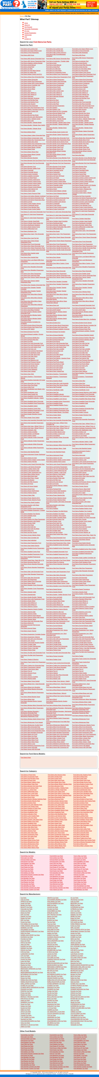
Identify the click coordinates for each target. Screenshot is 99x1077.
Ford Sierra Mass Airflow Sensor (30, 474)
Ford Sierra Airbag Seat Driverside (56, 81)
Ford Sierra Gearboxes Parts (56, 808)
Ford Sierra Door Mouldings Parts (83, 793)
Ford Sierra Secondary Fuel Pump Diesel (58, 560)
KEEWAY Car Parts (26, 948)
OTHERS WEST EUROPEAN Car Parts (32, 987)
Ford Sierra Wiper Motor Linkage (55, 740)
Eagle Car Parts (75, 918)
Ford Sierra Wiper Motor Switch (55, 742)
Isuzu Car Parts (25, 940)
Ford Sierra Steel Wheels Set (54, 604)
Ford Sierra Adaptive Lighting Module (31, 63)
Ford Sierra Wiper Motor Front (29, 740)
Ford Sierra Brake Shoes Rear (29, 152)
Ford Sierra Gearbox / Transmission (56, 374)
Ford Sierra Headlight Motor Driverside (32, 401)
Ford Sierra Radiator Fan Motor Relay (83, 514)
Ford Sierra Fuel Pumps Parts (82, 804)
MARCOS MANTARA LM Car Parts (57, 963)
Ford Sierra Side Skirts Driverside (56, 575)
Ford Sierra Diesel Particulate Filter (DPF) (58, 227)
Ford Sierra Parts (26, 757)
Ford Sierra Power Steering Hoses (56, 498)
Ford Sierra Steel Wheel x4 (80, 603)
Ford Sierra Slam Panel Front (54, 579)
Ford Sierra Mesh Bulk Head (80, 474)
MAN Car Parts (75, 961)
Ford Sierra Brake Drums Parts (82, 782)
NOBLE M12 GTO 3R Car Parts (56, 980)
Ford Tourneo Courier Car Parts (83, 887)
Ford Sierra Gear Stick (27, 374)
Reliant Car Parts (52, 995)
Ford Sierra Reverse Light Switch (30, 521)
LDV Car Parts (25, 955)
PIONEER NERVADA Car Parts (80, 989)
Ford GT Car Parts (55, 874)
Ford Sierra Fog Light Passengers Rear (57, 345)
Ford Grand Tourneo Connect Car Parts (32, 874)
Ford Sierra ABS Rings (78, 55)
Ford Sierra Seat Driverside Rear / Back (83, 537)
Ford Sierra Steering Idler (28, 612)
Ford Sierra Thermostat (53, 641)
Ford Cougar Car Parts (80, 858)
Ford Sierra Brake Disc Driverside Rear (83, 138)
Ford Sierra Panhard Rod (53, 489)
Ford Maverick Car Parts (57, 876)
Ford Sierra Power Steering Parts (83, 818)
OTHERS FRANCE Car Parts (79, 985)
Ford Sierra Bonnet (26, 113)
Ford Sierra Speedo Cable (28, 592)
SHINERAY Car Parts (27, 1002)
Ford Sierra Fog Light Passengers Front (32, 345)
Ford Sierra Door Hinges (53, 257)
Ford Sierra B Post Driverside (29, 106)
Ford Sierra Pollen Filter (28, 495)
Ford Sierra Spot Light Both (54, 597)
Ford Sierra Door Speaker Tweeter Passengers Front (31, 291)
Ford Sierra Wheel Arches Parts (30, 840)
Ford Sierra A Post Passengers (30, 52)
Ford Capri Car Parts (27, 858)
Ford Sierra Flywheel (78, 341)
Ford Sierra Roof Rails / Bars (54, 525)
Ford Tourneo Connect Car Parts (30, 887)
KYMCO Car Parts (52, 952)
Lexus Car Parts (25, 957)
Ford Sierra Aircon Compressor (55, 83)
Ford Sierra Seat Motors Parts (82, 821)
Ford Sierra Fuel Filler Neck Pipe (30, 354)
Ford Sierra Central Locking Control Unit (83, 178)
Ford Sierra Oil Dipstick (27, 480)
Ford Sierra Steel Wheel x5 (29, 604)
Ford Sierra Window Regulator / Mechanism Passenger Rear (81, 712)
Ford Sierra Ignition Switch (28, 435)
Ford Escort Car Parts (27, 861)
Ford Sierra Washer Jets (53, 678)
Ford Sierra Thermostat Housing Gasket (32, 642)
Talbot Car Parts (25, 1010)
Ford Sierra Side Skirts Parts (29, 827)
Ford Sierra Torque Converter (54, 656)
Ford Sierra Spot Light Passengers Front (32, 599)
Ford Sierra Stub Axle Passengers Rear (83, 621)
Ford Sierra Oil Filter (78, 480)
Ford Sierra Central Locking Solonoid (83, 181)
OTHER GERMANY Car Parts (56, 983)
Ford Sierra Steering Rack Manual (31, 615)
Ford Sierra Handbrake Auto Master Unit (84, 387)
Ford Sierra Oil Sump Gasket (29, 486)
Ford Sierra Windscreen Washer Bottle (57, 725)
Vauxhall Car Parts (26, 1019)
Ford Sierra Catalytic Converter (30, 176)
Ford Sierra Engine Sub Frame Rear (56, 327)
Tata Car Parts (75, 1010)
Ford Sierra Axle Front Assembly (81, 102)
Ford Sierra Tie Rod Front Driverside (56, 646)
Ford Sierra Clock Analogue (54, 187)
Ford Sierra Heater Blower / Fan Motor (57, 412)
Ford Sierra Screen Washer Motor (30, 535)
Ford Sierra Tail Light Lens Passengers (57, 639)
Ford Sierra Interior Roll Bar (29, 461)
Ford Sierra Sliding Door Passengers (57, 581)
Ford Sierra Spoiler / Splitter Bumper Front (58, 594)
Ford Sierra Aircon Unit (78, 89)
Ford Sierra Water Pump (79, 678)
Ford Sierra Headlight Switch (29, 406)
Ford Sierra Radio (26, 517)
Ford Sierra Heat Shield (79, 410)
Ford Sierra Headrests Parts (56, 812)
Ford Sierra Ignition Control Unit (55, 434)
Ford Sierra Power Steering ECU (30, 498)
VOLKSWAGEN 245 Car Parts (79, 1019)
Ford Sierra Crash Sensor (53, 205)
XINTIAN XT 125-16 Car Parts (29, 1024)
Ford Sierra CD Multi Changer (81, 176)
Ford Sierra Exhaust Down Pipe (81, 329)
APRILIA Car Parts (26, 901)
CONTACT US (94, 13)
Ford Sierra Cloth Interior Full (29, 189)
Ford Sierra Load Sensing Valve (30, 470)
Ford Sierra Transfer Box (79, 665)
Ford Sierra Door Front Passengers (56, 244)
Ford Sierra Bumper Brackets (29, 158)
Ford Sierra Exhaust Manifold (54, 335)
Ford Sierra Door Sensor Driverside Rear (84, 275)
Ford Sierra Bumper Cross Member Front (58, 158)
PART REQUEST (61, 10)
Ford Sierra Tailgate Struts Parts (57, 836)
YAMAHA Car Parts (52, 1024)
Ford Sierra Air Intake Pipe (28, 72)
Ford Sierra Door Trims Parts (81, 795)
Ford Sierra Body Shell (78, 111)
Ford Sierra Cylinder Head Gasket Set (32, 223)
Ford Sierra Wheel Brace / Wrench (56, 693)
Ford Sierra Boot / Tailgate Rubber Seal (83, 119)
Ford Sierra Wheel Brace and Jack (82, 693)
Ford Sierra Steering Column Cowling (32, 609)
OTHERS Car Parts (53, 985)
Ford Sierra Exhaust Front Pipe (30, 331)
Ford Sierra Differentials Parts (29, 791)
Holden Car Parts (52, 933)
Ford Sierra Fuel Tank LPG (80, 366)
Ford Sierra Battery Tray (53, 109)
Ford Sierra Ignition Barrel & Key (55, 432)
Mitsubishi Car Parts (76, 972)
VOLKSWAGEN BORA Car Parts (30, 1021)
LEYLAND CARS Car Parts (78, 957)
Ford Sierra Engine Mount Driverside (31, 325)
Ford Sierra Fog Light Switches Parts (31, 804)
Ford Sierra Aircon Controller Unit (30, 85)
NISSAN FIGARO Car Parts (55, 978)
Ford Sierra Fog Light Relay (80, 345)
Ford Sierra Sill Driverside (79, 577)
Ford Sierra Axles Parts (80, 778)
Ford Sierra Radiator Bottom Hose (82, 508)
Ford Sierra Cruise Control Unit (55, 209)
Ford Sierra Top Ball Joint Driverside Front (33, 652)
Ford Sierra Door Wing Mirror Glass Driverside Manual (82, 298)
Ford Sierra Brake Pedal (28, 149)
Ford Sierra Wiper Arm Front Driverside (57, 734)
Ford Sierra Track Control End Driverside (58, 663)
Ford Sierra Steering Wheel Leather (82, 615)
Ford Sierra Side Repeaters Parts (83, 825)
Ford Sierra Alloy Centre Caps (55, 91)
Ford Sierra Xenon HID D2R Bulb (82, 747)
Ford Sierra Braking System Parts (83, 784)
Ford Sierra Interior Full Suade (81, 458)
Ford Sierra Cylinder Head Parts (57, 790)
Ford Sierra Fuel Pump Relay (80, 364)
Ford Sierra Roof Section (79, 525)
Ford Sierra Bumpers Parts (56, 786)
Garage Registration (30, 33)
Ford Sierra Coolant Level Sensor (56, 201)
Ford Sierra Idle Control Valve (54, 430)
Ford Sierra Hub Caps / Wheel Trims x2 (32, 428)
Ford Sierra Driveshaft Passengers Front (58, 308)
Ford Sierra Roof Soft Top (28, 527)
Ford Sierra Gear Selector (79, 371)
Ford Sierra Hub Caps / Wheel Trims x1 (83, 426)
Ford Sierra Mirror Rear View (54, 476)
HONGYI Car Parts (52, 935)
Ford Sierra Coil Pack (52, 196)
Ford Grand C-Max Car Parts (82, 873)
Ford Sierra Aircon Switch (53, 89)
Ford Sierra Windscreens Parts (30, 844)
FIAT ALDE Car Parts (77, 922)
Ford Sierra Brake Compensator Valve (32, 138)
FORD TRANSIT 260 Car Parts (30, 926)
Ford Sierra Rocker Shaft (28, 523)
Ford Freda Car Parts (27, 871)
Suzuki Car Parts (26, 1008)
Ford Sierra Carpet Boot (79, 172)
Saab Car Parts (25, 1000)
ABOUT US (53, 10)
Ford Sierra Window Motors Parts (57, 842)
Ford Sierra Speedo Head (79, 592)
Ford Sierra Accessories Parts (29, 776)
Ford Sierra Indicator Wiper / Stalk (56, 448)
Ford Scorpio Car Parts (27, 884)
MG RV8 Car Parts (52, 970)
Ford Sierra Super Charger (28, 631)
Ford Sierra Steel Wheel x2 (29, 603)
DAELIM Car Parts (52, 912)
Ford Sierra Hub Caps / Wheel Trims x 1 (83, 423)
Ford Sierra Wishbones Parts (56, 847)
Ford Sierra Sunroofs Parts (81, 832)
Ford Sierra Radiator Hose (28, 515)
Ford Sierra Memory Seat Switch (55, 474)
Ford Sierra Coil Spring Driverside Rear (57, 198)
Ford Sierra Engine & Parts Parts (83, 799)
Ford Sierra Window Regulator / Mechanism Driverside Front (81, 708)
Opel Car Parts (75, 982)
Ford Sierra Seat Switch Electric (81, 543)
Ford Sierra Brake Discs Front (81, 140)
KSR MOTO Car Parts (77, 950)
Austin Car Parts (25, 903)
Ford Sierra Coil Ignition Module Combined (33, 196)
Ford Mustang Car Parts (57, 878)
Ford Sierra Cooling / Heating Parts (58, 788)
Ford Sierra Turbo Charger (80, 667)
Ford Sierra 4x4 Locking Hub (29, 49)
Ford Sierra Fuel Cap (78, 347)
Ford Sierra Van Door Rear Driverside (57, 675)
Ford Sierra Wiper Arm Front (29, 734)
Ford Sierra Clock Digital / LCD (81, 187)
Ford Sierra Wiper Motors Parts (30, 847)
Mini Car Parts (51, 972)
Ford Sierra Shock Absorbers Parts (31, 825)
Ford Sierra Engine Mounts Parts (30, 801)
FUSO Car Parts (75, 926)
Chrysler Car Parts (52, 909)
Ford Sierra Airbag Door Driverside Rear (32, 77)
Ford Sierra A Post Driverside (80, 51)
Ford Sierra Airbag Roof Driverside (82, 79)
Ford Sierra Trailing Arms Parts (82, 838)
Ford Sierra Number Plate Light (55, 478)
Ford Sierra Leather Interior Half (30, 469)
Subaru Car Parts (26, 1006)
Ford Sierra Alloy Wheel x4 (28, 94)
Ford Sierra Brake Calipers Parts (30, 782)
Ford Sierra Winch (51, 699)
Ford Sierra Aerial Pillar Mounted (81, 65)
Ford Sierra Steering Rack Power (56, 615)
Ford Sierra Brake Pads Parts (29, 784)
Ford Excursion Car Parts (57, 861)
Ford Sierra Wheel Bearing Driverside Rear (58, 690)
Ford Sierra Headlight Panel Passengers (32, 403)
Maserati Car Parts (76, 963)
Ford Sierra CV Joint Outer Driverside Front (59, 215)
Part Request (28, 27)
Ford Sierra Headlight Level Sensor (56, 399)
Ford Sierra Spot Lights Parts (81, 829)
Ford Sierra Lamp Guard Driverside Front (84, 461)
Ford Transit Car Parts (56, 889)
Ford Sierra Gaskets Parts (81, 806)
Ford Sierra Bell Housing (79, 109)
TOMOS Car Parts (76, 1011)
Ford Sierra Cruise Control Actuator (56, 207)
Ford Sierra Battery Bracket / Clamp (82, 107)
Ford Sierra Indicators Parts (29, 814)
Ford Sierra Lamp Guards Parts (30, 816)
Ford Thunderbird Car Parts (82, 886)
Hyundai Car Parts (26, 939)
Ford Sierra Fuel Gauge (53, 356)
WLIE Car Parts (75, 1023)
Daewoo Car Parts (76, 912)
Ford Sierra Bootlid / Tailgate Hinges (82, 122)
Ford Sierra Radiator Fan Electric (30, 514)
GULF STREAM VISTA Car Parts (80, 929)
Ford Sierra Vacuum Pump (28, 673)
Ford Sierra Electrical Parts (56, 799)
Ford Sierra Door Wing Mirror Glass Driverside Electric (56, 298)
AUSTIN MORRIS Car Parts (55, 903)
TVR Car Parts (51, 1015)
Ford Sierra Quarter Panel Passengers (32, 508)
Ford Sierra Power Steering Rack (56, 500)
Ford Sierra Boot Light (27, 120)
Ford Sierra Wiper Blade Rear (29, 738)
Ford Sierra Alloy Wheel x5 (54, 94)
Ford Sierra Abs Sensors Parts (57, 775)
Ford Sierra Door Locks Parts (29, 793)
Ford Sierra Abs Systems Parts (82, 775)
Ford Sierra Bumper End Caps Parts (31, 786)
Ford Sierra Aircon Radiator (80, 87)
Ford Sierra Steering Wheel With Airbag (32, 617)
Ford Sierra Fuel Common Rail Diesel (32, 351)
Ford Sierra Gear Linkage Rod (55, 371)
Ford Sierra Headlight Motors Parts (58, 810)
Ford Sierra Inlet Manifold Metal (30, 452)
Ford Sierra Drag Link (52, 305)
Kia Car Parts (74, 948)
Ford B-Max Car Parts (27, 856)
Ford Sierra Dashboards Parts (82, 790)
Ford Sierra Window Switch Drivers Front (33, 719)
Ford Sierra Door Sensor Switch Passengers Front (81, 278)
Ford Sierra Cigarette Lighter (54, 185)
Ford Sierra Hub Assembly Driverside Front (33, 420)
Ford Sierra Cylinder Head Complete (57, 221)
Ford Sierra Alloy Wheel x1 (28, 92)
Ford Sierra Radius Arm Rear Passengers (33, 519)
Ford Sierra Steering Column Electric (57, 609)
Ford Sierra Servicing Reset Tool (30, 562)
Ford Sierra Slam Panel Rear (80, 579)
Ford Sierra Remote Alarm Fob (55, 519)
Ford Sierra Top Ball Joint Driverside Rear (58, 652)
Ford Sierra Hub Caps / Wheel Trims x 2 (32, 426)
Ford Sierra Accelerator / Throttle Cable (57, 61)
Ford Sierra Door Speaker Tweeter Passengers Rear (56, 291)
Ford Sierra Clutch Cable (28, 191)
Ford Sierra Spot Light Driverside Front (83, 597)
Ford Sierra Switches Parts (81, 834)
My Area (26, 31)
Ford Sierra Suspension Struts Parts (58, 834)
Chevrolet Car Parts (26, 909)
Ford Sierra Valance (52, 673)
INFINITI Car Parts (52, 939)
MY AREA (88, 10)
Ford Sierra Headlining (78, 406)
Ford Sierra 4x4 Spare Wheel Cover (82, 49)
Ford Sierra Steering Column (29, 606)
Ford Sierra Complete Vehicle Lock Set (83, 200)
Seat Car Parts (75, 1000)
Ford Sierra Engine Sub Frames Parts (84, 801)
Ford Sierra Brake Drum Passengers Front (33, 143)
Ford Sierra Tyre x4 (77, 671)
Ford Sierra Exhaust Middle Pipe (55, 338)
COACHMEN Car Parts (54, 911)
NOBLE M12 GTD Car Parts (29, 980)
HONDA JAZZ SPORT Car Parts (30, 935)
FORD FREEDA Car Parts (78, 924)
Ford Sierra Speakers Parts (56, 829)
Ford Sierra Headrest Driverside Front (57, 408)
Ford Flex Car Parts (79, 867)
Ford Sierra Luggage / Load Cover (56, 472)
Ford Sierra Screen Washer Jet (81, 532)
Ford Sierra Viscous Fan (53, 677)
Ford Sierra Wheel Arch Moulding (30, 687)
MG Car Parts (25, 970)
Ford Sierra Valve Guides (79, 673)
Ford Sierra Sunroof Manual (54, 628)
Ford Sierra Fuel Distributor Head (30, 352)
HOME (47, 10)
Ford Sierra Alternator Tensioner (30, 98)
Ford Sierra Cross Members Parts (83, 788)
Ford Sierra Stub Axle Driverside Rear (32, 621)
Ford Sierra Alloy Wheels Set (80, 94)
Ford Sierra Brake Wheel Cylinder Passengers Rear (56, 155)
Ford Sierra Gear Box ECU (54, 369)
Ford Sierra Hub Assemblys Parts (83, 812)
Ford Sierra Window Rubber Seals (82, 715)
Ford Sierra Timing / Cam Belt (29, 648)
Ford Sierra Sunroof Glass (28, 628)
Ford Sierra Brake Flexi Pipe (80, 143)
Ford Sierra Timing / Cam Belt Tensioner (83, 648)
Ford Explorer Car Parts (28, 863)
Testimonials (28, 35)
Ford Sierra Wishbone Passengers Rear (58, 745)
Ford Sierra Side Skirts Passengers (82, 575)
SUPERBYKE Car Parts (78, 1006)
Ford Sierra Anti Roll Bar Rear (29, 100)
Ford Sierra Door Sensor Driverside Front (58, 275)
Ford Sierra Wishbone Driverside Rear (83, 744)
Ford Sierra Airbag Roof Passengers (31, 81)
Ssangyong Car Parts (53, 1004)
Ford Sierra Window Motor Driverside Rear (58, 705)
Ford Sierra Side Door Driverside (55, 568)
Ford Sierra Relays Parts (55, 821)
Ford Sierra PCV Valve (78, 492)
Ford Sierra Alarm (26, 91)
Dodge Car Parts (26, 918)
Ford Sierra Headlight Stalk (80, 403)
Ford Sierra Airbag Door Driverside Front (84, 74)
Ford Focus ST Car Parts (81, 869)
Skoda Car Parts (75, 1002)
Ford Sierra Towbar (77, 656)
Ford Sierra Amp (51, 98)
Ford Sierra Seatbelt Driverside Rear (82, 551)
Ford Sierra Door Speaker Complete (56, 281)
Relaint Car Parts (26, 995)
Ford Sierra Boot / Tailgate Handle (56, 119)
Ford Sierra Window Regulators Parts (84, 842)
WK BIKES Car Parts (53, 1023)
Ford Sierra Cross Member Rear (30, 207)
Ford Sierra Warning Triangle (80, 677)
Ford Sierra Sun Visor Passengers (82, 623)
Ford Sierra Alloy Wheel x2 (54, 92)
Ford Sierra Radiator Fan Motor (55, 514)
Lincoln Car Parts (26, 959)
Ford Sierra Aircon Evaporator (55, 85)
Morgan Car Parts (76, 974)
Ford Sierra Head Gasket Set (29, 394)
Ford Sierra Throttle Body (53, 642)
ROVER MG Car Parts (77, 998)
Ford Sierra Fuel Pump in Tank (55, 364)
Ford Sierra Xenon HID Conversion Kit (57, 747)
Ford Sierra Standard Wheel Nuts (82, 599)
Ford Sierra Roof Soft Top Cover (81, 527)
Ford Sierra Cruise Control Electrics (82, 207)
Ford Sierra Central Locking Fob (55, 179)
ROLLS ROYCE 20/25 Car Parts (80, 996)
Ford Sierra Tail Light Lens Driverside (31, 639)
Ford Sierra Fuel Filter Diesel (54, 354)
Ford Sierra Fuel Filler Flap (80, 352)
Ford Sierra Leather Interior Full (81, 467)
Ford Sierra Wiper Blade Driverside (56, 736)
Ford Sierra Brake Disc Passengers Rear (58, 140)
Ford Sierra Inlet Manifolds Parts (57, 814)
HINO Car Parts (25, 933)
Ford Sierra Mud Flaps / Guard (30, 478)
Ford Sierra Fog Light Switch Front (31, 347)
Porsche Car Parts (76, 991)
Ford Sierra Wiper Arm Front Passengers (84, 734)
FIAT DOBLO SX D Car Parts (29, 924)
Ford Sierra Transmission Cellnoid (31, 667)
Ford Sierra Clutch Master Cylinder (56, 191)
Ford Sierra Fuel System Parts (29, 806)
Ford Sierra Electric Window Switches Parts (33, 799)
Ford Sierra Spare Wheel (28, 583)
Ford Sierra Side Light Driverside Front (32, 571)
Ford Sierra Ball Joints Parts (56, 780)
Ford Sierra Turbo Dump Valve (30, 669)
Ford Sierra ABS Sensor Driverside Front (33, 58)
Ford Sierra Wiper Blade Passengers (83, 736)
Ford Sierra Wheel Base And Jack (82, 687)
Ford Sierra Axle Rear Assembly (81, 104)
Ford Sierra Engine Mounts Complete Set (84, 325)
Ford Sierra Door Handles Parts (82, 791)
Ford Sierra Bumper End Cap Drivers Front (33, 160)
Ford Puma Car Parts (80, 880)
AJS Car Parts (25, 899)
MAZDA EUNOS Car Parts (55, 965)
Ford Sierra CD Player (52, 178)
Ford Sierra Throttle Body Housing (82, 642)
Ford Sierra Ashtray (77, 100)
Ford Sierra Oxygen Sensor (80, 486)
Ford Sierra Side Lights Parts (56, 825)
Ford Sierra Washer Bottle (28, 678)
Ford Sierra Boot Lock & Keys (55, 120)
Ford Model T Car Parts (80, 876)
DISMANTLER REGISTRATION (76, 10)
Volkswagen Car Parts (53, 1019)
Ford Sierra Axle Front (52, 102)
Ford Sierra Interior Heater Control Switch (33, 460)
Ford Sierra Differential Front (29, 228)
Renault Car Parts (76, 995)
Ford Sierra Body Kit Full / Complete (56, 111)
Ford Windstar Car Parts (81, 889)
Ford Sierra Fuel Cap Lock (28, 349)
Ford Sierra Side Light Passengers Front (58, 571)
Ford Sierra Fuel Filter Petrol (29, 356)
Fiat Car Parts (51, 922)
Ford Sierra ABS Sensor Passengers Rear (33, 61)
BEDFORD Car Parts (77, 903)
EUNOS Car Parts (52, 920)
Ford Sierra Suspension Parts (29, 834)
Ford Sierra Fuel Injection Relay (81, 356)
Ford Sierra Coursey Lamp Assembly (83, 201)
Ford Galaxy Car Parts (80, 871)
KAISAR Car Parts (26, 946)
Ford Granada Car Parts (57, 873)
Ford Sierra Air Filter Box (53, 69)
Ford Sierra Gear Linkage (28, 371)
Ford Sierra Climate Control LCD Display (84, 185)
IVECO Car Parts (26, 942)
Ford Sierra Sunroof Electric (54, 625)
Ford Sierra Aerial (51, 63)
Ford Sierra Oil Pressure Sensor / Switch (84, 482)
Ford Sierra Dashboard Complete (82, 223)
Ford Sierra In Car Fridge (79, 435)
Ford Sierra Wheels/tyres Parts (30, 842)
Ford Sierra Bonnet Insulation (80, 115)
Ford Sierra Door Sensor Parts (30, 795)
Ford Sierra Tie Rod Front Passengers (83, 646)
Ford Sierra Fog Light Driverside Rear (57, 343)
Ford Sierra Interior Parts (80, 814)
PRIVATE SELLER (70, 13)
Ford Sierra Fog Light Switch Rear (56, 347)
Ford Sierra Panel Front (27, 489)
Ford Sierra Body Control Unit (29, 111)
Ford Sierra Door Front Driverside (82, 241)
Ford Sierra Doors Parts (28, 797)
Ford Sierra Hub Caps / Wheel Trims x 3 (58, 426)
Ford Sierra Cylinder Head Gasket (82, 221)
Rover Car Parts (52, 998)
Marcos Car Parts (26, 963)
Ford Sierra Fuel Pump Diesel (55, 362)
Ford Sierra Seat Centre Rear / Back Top (84, 535)
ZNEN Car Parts (25, 1026)
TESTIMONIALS (81, 13)
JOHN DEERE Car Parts (78, 944)
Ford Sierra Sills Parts (79, 827)
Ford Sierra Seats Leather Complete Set (84, 557)
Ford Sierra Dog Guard (53, 231)
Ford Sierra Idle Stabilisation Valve (82, 430)
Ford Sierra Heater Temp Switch (30, 417)
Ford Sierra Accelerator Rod (80, 61)
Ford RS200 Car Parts (56, 882)
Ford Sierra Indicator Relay (54, 441)
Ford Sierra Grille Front (27, 387)
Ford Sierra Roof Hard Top (54, 523)
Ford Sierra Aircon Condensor (81, 83)
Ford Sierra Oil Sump (52, 483)
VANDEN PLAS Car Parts (78, 1017)
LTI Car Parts (51, 961)
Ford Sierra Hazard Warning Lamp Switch (84, 392)
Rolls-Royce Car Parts (27, 998)
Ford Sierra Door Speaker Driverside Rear (33, 285)
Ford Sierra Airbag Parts (80, 776)
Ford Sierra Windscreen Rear (80, 722)
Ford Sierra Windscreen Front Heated (32, 722)
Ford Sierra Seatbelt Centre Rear (30, 551)
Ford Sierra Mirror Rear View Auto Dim (83, 476)
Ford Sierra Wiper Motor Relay (30, 742)
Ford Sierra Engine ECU (53, 322)
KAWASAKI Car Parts (53, 946)
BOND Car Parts (75, 905)
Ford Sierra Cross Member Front (81, 205)
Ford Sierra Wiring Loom (28, 744)
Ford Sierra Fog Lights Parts (56, 804)
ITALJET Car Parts (76, 940)
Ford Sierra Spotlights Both (54, 599)
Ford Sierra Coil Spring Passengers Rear (33, 200)
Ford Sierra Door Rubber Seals (81, 273)
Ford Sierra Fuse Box (78, 367)
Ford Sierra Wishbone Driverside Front (57, 744)
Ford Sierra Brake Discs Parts (56, 782)
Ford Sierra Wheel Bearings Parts (58, 840)
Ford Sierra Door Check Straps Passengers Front (30, 241)
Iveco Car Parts (51, 942)
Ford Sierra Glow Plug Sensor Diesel (57, 385)
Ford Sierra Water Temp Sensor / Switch (58, 681)
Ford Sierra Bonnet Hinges (54, 115)
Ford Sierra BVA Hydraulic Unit (55, 168)
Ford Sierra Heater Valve (53, 417)
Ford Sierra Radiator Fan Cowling (82, 511)
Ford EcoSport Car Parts (57, 859)
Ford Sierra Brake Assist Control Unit (57, 132)
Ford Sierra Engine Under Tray (81, 327)
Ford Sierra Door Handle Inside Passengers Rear (30, 254)
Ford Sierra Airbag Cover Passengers (57, 74)
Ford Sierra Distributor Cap (28, 231)
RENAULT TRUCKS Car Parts (29, 996)
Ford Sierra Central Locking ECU (30, 179)
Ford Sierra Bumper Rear (79, 166)
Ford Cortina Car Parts (56, 858)
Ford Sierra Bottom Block (28, 132)
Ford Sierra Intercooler (78, 455)
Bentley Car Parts (26, 905)
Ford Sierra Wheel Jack (27, 699)
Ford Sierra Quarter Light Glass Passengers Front (30, 505)
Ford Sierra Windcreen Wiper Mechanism (84, 699)
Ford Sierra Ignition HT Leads (80, 434)
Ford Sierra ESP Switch (28, 329)
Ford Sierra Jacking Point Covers (56, 461)
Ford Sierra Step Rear (78, 617)
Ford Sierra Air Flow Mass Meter (81, 69)
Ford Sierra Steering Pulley (29, 613)
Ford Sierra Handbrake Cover (80, 390)
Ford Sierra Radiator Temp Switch (56, 515)
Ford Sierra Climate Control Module (31, 187)
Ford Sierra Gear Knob (78, 369)
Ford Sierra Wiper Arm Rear (29, 736)
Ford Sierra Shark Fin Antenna (55, 562)
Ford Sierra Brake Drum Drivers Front (57, 142)
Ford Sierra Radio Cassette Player (56, 517)
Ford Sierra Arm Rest (52, 100)
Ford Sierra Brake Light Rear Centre (31, 145)
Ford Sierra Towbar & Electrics (30, 659)
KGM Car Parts (51, 948)
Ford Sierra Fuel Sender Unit (29, 366)
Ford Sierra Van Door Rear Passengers (83, 675)
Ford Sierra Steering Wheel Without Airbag (58, 617)
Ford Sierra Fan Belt (27, 341)
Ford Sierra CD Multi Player (29, 178)
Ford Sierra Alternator (27, 96)
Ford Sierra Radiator (52, 508)
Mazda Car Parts (26, 965)
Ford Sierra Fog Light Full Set (80, 343)
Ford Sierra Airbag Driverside (29, 79)
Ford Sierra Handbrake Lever (29, 392)
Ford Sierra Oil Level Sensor (54, 482)
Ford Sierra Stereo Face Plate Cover (57, 619)
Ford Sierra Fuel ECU (52, 352)
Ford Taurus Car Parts (56, 886)
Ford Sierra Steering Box (79, 604)
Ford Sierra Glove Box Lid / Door (30, 383)
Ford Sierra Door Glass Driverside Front (32, 246)
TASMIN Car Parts (52, 1010)
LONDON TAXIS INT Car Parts (56, 959)
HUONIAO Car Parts (27, 937)
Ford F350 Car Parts (27, 865)
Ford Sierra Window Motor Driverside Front (33, 705)
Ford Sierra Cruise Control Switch (30, 209)
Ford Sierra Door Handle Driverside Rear (84, 248)
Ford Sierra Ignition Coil (79, 432)
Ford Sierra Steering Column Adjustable (57, 606)
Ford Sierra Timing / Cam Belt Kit (55, 648)
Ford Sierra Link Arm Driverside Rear (57, 469)
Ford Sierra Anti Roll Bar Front (81, 98)
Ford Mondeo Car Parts (27, 878)
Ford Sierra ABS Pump (27, 55)
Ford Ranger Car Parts (27, 882)
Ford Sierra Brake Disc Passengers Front (33, 140)
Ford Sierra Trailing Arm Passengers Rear (58, 665)
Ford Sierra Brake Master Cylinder (31, 147)
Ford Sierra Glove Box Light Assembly (57, 383)
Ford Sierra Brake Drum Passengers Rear (58, 143)
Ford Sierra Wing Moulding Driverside (32, 732)
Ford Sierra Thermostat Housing (81, 641)
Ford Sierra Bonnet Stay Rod (80, 117)
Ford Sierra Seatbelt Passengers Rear (57, 554)
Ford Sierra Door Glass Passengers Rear (33, 248)
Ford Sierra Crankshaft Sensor (30, 205)
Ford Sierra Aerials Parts (55, 776)
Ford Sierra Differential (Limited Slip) (82, 227)
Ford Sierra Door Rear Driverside (56, 271)
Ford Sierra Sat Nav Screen (80, 530)
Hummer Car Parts (76, 935)
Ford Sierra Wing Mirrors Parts (57, 844)
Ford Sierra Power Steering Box (55, 495)
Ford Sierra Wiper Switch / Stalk (81, 742)
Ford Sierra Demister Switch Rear (56, 225)
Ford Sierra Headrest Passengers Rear (57, 410)
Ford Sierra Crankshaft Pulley (80, 203)
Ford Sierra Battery (51, 107)
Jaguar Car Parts (76, 942)
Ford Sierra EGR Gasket (53, 310)
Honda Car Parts (75, 933)
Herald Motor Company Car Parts (80, 931)
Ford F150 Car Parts (56, 863)
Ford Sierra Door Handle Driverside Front (58, 248)
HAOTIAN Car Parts (53, 931)
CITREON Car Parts (76, 909)
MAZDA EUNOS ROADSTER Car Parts (82, 965)
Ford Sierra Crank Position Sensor (31, 203)
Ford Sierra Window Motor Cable (81, 702)
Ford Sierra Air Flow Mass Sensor (30, 70)
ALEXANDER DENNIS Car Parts (56, 899)
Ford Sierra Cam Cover (79, 168)
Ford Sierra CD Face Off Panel (55, 176)
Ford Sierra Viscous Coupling (29, 677)
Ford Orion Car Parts (80, 878)
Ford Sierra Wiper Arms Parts (29, 846)
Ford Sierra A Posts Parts (28, 775)
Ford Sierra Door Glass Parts (56, 791)
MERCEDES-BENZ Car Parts (79, 968)
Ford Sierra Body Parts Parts (81, 780)
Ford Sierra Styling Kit (27, 623)
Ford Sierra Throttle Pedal (53, 644)
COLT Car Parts (75, 911)
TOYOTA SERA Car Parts (78, 1013)
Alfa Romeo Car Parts (77, 899)
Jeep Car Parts (25, 944)
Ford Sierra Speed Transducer (81, 589)
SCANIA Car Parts (52, 1000)
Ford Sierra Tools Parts (27, 838)
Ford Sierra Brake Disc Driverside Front (57, 138)
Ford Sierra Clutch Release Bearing (56, 193)
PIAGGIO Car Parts (26, 989)
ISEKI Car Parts (75, 939)
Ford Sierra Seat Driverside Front (56, 537)
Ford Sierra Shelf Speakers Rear (81, 562)
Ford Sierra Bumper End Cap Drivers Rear (58, 160)
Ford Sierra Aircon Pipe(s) (79, 85)
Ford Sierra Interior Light (79, 460)
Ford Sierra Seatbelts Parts (29, 823)
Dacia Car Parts (25, 912)
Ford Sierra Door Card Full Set (30, 238)
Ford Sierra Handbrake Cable (54, 390)
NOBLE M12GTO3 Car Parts (29, 982)
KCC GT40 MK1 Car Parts (78, 946)
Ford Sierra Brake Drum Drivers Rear (83, 142)
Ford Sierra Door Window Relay (81, 292)
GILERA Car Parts (52, 927)
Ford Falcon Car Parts (80, 865)
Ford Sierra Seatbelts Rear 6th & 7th (57, 557)
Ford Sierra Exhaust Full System (55, 331)
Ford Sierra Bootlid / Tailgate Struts (31, 128)
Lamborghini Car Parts (27, 954)
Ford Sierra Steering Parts (28, 831)
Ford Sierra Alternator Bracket (55, 96)
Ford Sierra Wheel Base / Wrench (56, 687)
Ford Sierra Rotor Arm (27, 530)
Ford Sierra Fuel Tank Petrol (29, 367)
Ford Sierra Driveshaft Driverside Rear (32, 308)
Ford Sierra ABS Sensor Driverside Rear (58, 58)
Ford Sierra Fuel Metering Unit (29, 360)
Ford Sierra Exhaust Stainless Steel (82, 339)
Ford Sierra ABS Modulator (80, 52)
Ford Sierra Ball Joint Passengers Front (32, 107)
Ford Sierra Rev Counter (79, 519)
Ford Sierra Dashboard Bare (54, 223)
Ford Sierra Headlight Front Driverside (83, 394)
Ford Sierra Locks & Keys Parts (57, 818)
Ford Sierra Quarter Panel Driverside (83, 506)
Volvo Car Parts (25, 1023)
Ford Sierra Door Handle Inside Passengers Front (81, 250)
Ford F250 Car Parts (80, 863)
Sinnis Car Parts (52, 1002)
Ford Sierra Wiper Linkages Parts (83, 846)
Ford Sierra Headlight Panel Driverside (83, 401)
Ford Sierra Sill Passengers (29, 579)
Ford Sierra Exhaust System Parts (58, 803)
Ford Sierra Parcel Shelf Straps (81, 491)
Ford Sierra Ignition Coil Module (30, 434)
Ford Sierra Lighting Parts (80, 816)
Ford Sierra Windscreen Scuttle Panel (32, 725)
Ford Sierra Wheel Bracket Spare (30, 697)
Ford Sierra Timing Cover (53, 650)
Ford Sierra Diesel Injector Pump (30, 227)
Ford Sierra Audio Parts (55, 778)
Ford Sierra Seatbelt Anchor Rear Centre (84, 549)
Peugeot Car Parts (76, 987)
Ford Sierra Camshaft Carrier (54, 170)
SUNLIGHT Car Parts (53, 1006)
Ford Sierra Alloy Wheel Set (80, 91)
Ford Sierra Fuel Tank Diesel (54, 366)
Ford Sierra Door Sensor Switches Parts (59, 795)
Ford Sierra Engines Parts (28, 803)
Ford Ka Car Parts (79, 874)
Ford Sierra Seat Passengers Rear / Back (58, 543)
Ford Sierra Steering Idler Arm (55, 612)
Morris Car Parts (25, 976)
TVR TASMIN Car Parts (28, 1017)
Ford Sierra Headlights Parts (29, 812)
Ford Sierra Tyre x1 (77, 669)
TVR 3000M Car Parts (77, 1015)
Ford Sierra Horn (77, 417)
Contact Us (27, 39)
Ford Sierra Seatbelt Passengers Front (32, 554)
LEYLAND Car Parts (53, 957)
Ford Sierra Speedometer (28, 594)
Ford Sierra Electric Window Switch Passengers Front (56, 315)
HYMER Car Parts (76, 937)
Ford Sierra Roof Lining (79, 523)
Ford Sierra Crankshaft (52, 203)
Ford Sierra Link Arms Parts (29, 818)
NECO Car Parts (75, 976)
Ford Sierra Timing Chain (28, 650)
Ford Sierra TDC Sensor (28, 641)
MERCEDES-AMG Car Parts (55, 968)
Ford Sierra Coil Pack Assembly (81, 196)
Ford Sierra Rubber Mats (53, 530)
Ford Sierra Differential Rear (54, 228)
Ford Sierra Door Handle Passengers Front (58, 254)
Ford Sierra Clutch (51, 189)
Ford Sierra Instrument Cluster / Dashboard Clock (81, 451)
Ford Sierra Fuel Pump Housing (30, 364)
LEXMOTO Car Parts (77, 955)
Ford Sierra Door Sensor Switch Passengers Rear (30, 281)
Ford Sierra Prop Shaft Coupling (30, 502)
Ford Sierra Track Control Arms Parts (58, 838)
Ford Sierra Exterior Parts (80, 803)
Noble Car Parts (75, 978)
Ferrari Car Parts (26, 922)
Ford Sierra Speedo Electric (54, 592)
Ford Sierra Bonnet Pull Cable (55, 117)
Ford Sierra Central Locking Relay (56, 181)
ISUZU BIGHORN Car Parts (55, 940)
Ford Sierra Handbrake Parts (29, 810)
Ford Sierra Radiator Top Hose (81, 515)
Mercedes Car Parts (26, 967)
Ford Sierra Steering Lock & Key (81, 612)
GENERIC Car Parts (27, 927)
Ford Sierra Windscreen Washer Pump (83, 725)
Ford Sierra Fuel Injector (28, 358)
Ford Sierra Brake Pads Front (54, 147)
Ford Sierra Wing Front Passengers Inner (33, 730)
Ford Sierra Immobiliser (53, 435)
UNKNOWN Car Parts (53, 1017)
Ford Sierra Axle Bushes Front (29, 102)
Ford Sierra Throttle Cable (28, 644)
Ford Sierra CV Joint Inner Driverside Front (33, 212)
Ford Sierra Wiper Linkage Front (55, 738)
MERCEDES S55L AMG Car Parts (81, 967)
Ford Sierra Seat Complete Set (30, 537)
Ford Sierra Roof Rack (27, 525)
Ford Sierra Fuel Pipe (52, 360)
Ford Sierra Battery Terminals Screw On (32, 109)
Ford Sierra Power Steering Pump (30, 500)
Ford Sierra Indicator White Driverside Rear (58, 445)
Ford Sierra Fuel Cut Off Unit (80, 351)
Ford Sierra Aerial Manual (28, 65)
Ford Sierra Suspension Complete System (33, 634)
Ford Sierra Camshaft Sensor (29, 172)
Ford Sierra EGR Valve (79, 310)
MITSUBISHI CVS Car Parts (29, 974)
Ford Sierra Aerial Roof (27, 67)
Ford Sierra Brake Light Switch (55, 145)
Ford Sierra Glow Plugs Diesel (81, 385)
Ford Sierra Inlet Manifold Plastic (55, 452)
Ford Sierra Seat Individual (28, 540)
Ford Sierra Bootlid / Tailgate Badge (31, 122)
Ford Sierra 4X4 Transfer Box (54, 51)
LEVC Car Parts (52, 955)
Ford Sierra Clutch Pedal (79, 191)
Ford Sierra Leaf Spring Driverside (31, 467)
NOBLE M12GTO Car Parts (79, 980)
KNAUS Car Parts (26, 950)
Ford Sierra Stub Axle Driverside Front (83, 619)
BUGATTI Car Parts (26, 907)
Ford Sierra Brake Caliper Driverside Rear (33, 135)
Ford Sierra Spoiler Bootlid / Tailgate (31, 597)
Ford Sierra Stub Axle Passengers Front (57, 621)
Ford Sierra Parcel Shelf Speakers (56, 491)
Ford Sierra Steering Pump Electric (56, 613)
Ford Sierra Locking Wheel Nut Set (56, 470)
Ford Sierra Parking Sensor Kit (55, 492)
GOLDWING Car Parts (27, 929)
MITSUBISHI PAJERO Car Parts (56, 974)
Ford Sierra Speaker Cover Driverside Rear (58, 586)
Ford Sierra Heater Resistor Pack (82, 415)
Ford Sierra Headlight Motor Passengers (58, 401)
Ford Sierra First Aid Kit (53, 341)
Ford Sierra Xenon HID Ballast (81, 745)
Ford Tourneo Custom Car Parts (30, 889)
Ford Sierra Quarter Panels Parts (57, 819)
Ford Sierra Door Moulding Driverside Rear (58, 267)
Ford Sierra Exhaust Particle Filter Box (83, 338)
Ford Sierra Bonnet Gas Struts (81, 113)
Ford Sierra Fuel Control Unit (54, 351)
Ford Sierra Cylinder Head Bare (81, 218)
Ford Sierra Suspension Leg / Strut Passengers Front (82, 634)
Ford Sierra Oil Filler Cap (53, 480)
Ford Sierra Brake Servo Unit (54, 149)
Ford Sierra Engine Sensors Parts (58, 801)
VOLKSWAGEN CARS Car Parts (57, 1021)
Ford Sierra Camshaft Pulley (80, 170)
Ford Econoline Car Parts (28, 859)
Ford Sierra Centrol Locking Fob (30, 185)
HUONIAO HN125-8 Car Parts (56, 937)
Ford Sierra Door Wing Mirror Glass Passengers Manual (56, 302)
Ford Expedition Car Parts (81, 861)
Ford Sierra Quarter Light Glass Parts (32, 819)
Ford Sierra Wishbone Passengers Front (32, 745)
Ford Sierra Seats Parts (55, 823)
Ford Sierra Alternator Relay (80, 96)
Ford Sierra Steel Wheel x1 (80, 601)
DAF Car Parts (25, 914)
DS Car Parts (51, 918)
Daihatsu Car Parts (76, 914)
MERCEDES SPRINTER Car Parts (31, 968)
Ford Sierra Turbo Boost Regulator (56, 667)
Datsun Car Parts (52, 916)
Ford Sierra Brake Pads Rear (80, 147)
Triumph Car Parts (26, 1015)
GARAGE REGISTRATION (57, 13)
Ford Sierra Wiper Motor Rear (80, 740)
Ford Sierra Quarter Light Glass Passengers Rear (55, 505)
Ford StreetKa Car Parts (28, 886)
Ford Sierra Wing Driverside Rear (30, 727)
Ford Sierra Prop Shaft (78, 500)
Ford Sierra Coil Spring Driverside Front (32, 198)
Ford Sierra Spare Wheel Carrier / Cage (57, 583)
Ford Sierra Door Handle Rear (29, 257)
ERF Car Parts (25, 920)
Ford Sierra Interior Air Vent (29, 458)
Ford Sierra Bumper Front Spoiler (56, 166)
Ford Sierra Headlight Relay (54, 403)
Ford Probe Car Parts (56, 880)
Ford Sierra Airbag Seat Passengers (82, 81)
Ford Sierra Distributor (78, 228)
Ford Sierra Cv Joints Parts (29, 790)
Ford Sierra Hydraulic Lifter (28, 430)
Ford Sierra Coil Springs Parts (29, 788)
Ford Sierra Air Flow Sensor (80, 70)
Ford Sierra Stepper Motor (28, 619)
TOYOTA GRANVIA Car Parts (56, 1013)
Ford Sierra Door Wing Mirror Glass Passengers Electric (31, 302)
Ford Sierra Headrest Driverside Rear (83, 408)
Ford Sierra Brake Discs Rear (29, 142)
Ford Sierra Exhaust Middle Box (30, 338)
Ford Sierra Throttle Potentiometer (31, 646)
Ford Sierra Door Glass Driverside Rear (57, 246)
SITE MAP (95, 10)
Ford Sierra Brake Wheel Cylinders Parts (60, 784)
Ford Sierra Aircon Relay (28, 89)
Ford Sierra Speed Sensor (53, 589)
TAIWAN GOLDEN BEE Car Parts (80, 1008)
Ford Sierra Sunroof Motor (79, 628)
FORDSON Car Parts (53, 926)
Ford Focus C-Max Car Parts (58, 869)
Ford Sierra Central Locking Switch (31, 183)
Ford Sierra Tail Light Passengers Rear (83, 639)
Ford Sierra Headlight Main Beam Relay (83, 399)
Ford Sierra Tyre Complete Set (55, 669)
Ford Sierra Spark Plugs (79, 583)
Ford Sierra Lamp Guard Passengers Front (58, 464)
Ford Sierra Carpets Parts (80, 786)
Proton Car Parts (26, 993)
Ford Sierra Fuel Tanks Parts (56, 806)
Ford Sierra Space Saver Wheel (81, 581)
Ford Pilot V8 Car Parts (27, 880)
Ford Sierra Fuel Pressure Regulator (82, 360)
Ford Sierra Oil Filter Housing (29, 482)
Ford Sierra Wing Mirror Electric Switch (83, 730)
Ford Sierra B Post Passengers (55, 106)
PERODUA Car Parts (53, 987)
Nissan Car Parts (26, 978)
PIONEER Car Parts (53, 989)
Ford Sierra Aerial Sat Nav (79, 67)
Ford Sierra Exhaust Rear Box (29, 339)
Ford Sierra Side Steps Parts (56, 827)
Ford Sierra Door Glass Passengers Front (84, 246)
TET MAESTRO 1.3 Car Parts (56, 1011)
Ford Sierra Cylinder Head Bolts (30, 221)
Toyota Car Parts (26, 1013)
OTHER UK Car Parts (27, 985)
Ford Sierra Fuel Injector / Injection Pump (58, 358)
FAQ (88, 13)
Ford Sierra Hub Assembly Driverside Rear (58, 420)
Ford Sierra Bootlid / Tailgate (80, 120)
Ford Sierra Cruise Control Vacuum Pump (84, 209)
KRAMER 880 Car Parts (54, 950)
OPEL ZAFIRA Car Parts (28, 983)
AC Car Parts (74, 898)
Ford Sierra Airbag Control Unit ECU (31, 74)
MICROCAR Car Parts (77, 970)
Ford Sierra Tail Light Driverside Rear (83, 637)
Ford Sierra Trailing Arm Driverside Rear (32, 665)
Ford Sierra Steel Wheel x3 (54, 603)
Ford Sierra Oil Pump (27, 483)
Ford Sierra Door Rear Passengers (31, 273)
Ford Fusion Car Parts (56, 871)
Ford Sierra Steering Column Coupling (83, 606)
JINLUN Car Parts (52, 944)
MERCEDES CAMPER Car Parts (57, 967)
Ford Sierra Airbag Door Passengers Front (58, 77)
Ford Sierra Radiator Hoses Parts (83, 819)
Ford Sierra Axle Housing (28, 104)
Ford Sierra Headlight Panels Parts (83, 810)
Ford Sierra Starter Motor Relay (55, 601)
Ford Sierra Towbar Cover (53, 659)
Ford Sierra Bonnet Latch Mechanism (32, 117)
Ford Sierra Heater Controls (80, 412)
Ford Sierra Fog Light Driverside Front (32, 343)
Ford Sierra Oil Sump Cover (80, 483)
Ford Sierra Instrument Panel (54, 455)
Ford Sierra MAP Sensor (79, 472)
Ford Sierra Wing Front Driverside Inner (32, 729)
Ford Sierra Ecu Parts (79, 797)
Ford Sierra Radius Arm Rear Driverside (83, 517)
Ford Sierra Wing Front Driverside (56, 727)
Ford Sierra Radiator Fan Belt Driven (57, 511)
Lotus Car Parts (25, 961)
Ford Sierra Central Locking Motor (82, 179)
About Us (27, 25)
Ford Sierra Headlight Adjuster (55, 394)
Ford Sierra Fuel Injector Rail (80, 358)
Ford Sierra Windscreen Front (80, 719)
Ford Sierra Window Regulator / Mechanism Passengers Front (30, 715)
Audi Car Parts (75, 901)
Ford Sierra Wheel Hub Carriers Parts (84, 840)
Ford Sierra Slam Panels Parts (30, 829)
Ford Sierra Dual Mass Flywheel (30, 310)
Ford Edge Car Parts (80, 859)
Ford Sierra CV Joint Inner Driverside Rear (58, 212)
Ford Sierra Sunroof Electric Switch (82, 625)
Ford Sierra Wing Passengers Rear (82, 732)
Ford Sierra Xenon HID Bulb (29, 747)
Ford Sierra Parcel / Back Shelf (81, 489)
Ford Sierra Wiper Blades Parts (57, 846)
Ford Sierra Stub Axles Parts (29, 832)
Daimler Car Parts (26, 916)
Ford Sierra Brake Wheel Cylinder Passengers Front (30, 155)
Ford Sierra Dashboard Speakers (30, 225)
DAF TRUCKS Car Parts (54, 914)
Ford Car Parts (51, 924)
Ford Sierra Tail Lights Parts (29, 836)
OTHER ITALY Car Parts (78, 983)
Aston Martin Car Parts (53, 901)
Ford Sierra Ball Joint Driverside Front (83, 106)
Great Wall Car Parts (53, 929)
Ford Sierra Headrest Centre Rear (31, 408)
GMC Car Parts (75, 927)
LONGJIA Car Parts (76, 959)
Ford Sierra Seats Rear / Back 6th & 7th (32, 560)
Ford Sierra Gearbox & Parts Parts (31, 808)
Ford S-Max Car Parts (80, 882)
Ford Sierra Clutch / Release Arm (81, 189)
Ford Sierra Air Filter (26, 69)
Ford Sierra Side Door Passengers (82, 568)
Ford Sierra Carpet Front (53, 174)
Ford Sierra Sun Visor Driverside (55, 623)
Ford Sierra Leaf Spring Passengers (56, 467)
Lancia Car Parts (52, 954)
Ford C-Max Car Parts (80, 856)
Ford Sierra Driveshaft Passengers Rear (83, 308)
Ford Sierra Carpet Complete (29, 174)
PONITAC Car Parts (26, 991)
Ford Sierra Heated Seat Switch (30, 412)
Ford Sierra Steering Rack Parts (82, 831)
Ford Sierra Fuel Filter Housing (81, 354)
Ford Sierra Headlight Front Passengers (57, 396)
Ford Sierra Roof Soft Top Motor (30, 528)
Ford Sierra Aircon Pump (53, 87)
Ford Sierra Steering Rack (79, 613)
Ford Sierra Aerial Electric (79, 63)
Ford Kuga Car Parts (27, 876)
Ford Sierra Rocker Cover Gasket (82, 521)
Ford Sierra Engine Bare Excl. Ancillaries (84, 319)
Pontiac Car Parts (52, 991)
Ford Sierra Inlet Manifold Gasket (81, 448)
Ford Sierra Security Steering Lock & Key (84, 560)
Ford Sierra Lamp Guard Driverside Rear (33, 464)
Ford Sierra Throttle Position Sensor (82, 644)
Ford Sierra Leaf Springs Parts (57, 816)
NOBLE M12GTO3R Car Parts (56, 982)
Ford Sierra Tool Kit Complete (80, 650)
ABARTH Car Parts (52, 898)
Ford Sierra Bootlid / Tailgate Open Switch (33, 125)
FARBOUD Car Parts (77, 920)
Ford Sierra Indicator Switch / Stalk (82, 441)
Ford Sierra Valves (26, 675)
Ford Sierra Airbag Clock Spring (81, 72)
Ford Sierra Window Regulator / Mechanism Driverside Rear (30, 712)
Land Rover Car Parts (77, 954)
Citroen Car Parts (26, 911)
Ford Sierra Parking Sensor (29, 492)
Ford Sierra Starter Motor (28, 601)
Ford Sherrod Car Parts (56, 884)
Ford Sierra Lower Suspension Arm (31, 472)
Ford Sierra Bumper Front (28, 166)
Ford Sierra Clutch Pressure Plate (30, 193)
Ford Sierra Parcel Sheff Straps (30, 491)
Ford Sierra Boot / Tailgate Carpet (30, 119)
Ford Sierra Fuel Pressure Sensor (30, 362)
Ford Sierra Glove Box (78, 381)
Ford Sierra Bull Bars (78, 155)
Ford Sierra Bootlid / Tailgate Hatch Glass (58, 122)
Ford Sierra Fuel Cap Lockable (55, 349)
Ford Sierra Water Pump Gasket (30, 681)
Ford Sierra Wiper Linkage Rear (81, 738)
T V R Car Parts (51, 1008)
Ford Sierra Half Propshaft (53, 387)
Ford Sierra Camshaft (27, 170)
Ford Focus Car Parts (27, 869)
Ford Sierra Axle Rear (52, 104)
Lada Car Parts (75, 952)
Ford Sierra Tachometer (53, 637)
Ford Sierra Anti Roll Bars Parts (30, 778)
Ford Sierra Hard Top (52, 392)
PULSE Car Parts (52, 993)
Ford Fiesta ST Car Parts (57, 867)
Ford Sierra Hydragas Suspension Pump (84, 428)
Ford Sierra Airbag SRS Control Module (32, 83)
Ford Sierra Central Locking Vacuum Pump (58, 183)
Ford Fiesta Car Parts (27, 867)
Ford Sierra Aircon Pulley (28, 87)
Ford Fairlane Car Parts (56, 865)
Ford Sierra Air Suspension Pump (56, 72)
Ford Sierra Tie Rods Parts (81, 836)
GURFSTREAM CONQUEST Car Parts (32, 931)
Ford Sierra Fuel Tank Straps (54, 367)
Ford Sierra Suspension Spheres (30, 637)
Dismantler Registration (31, 29)
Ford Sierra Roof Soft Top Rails (55, 528)
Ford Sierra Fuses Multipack (29, 369)
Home (22, 16)
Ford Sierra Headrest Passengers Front (32, 410)
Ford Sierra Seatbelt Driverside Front (57, 551)
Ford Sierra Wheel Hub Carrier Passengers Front (81, 696)
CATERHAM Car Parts (77, 907)
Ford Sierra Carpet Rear (79, 174)
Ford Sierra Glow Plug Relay (29, 385)
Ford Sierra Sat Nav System (54, 532)
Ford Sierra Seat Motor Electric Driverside (58, 540)
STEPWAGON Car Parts (78, 1004)
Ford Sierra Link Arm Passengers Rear (83, 469)
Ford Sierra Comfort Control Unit (55, 200)
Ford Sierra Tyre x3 (51, 671)
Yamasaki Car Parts (76, 1024)
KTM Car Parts (25, 952)
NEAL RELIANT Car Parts (54, 976)
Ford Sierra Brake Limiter (79, 145)
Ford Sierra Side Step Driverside (30, 577)
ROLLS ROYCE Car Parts (54, 996)
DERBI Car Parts (76, 916)
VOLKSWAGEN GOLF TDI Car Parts (81, 1021)
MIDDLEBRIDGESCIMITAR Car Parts (32, 972)
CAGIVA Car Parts (52, 907)
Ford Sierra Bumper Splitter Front (30, 168)
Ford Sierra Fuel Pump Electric (81, 362)
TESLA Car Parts (26, 1011)
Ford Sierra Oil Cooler (78, 478)
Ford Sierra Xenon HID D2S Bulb (30, 749)
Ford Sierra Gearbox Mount (54, 381)
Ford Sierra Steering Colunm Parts (58, 831)
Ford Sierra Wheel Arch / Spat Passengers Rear (81, 684)
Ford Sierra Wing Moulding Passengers (57, 732)
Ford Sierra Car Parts (42, 42)
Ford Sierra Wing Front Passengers (82, 729)
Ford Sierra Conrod (26, 201)
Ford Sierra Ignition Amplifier (29, 432)
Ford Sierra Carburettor (53, 172)
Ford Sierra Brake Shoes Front (81, 149)
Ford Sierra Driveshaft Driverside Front (83, 305)
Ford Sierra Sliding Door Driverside (31, 581)
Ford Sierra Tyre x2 (26, 671)
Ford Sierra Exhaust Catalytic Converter (57, 329)
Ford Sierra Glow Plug (78, 383)
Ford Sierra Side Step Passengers (56, 577)
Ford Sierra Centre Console (80, 183)
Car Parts (23, 898)
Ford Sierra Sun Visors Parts (56, 832)
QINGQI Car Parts (76, 993)
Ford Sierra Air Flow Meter (54, 70)
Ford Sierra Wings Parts (80, 844)
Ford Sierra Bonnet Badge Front (55, 113)
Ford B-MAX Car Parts (56, 856)
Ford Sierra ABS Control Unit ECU (56, 52)
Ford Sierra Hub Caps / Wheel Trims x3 (57, 428)
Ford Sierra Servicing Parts (81, 823)
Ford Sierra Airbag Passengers (55, 79)
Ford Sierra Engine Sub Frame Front (31, 327)
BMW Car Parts (51, 905)
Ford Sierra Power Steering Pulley (82, 498)
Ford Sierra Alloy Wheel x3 (80, 92)
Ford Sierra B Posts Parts (28, 780)
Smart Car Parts (25, 1004)
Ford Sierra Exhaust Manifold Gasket (83, 335)
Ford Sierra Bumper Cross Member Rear (84, 158)
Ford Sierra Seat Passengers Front (31, 543)
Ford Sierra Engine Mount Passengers (57, 325)
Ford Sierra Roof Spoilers (79, 528)
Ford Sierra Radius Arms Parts (30, 821)
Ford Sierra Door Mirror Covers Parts (58, 793)
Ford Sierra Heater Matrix (53, 415)
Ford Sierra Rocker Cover (53, 521)
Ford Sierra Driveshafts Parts (56, 797)
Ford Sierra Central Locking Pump (31, 181)
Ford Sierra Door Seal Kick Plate (30, 275)
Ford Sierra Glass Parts (80, 808)
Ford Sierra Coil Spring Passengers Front (84, 198)
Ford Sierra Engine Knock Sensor (82, 322)
